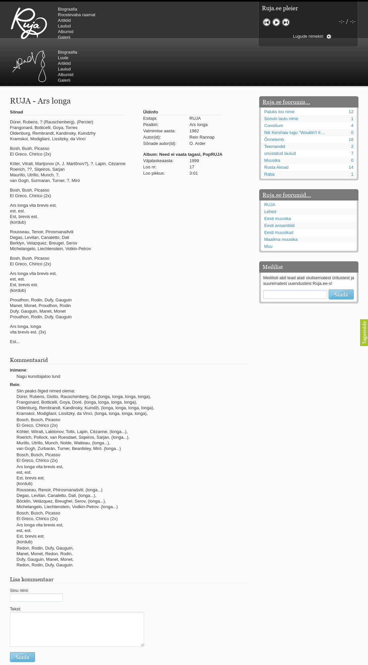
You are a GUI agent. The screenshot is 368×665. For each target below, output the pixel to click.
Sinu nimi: (19, 550)
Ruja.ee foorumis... (286, 62)
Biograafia (67, 9)
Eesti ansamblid (279, 185)
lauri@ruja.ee (136, 660)
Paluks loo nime (279, 71)
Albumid (65, 31)
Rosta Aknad (276, 127)
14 (351, 127)
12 (351, 71)
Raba (269, 134)
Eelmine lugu (267, 22)
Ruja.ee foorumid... (287, 155)
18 (351, 99)
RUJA (29, 23)
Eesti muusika (277, 178)
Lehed (270, 171)
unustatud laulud (280, 113)
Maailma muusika (281, 199)
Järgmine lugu (286, 22)
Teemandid (274, 106)
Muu (268, 206)
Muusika (272, 120)
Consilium (273, 85)
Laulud (64, 25)
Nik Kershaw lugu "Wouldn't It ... (294, 92)
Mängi (276, 22)
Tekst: (15, 569)
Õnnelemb (274, 99)
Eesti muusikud (278, 192)
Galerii (64, 37)
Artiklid (64, 20)
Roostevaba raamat (76, 14)
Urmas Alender (141, 23)
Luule (175, 14)
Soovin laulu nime (281, 78)
